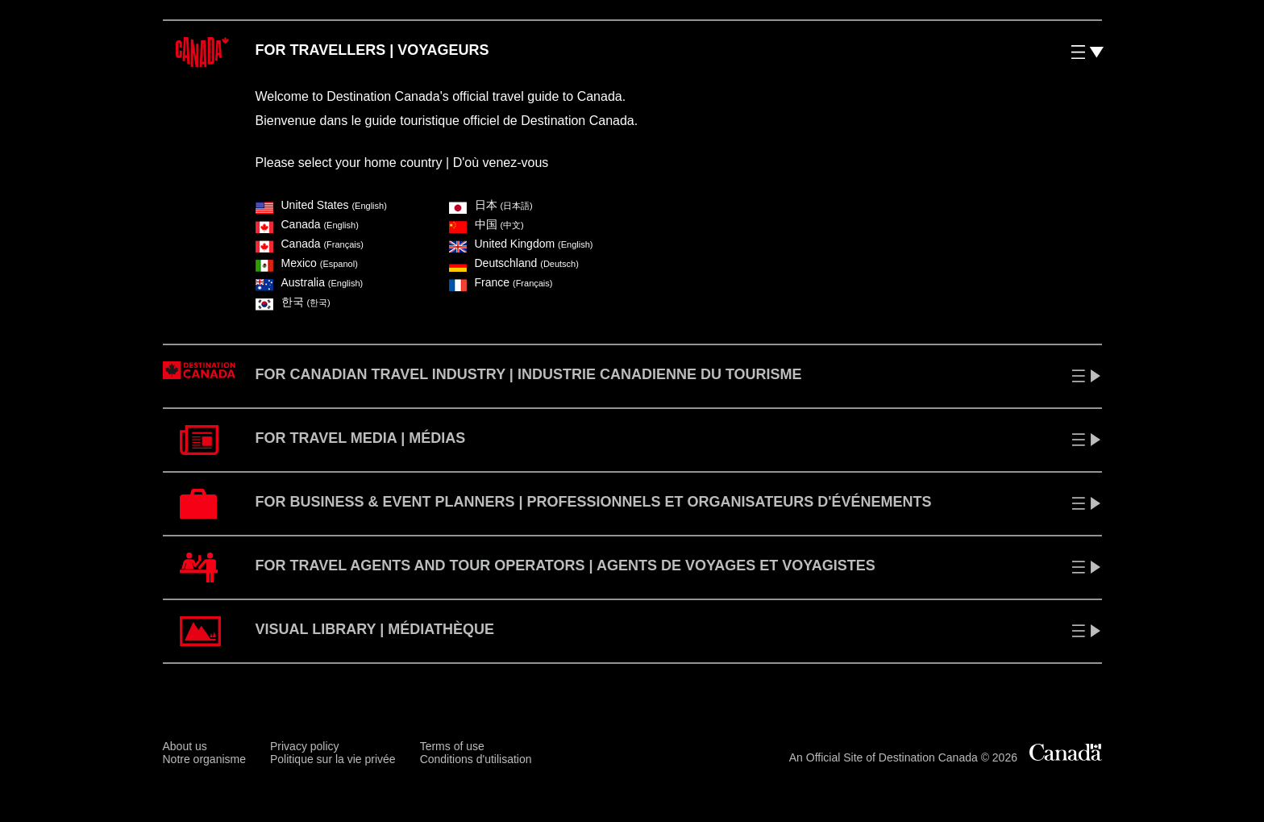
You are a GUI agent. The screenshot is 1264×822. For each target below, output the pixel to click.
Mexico (307, 263)
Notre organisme (205, 759)
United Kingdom (521, 243)
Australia (310, 282)
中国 (486, 224)
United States (321, 204)
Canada (307, 224)
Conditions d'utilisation (476, 759)
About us (185, 746)
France (501, 282)
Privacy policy (304, 746)
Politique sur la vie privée (333, 759)
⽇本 (491, 204)
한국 (293, 301)
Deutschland (514, 263)
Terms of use (452, 746)
